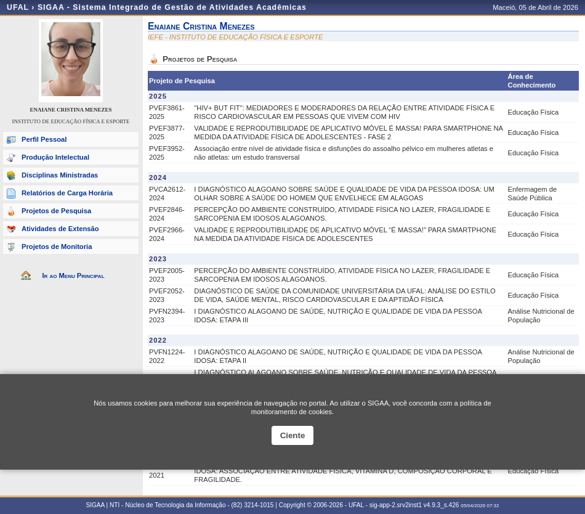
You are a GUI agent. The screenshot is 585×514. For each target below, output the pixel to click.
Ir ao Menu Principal (73, 275)
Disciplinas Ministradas (60, 175)
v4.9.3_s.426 (441, 505)
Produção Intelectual (55, 157)
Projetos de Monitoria (57, 246)
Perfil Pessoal (44, 139)
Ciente (292, 435)
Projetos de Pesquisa (56, 210)
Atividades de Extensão (60, 228)
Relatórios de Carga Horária (67, 193)
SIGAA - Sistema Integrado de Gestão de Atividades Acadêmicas (172, 7)
